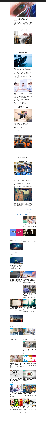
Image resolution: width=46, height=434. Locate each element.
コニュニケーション (30, 212)
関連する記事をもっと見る (23, 412)
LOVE (10, 229)
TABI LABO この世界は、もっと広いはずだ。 (23, 214)
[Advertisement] (23, 425)
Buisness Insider (28, 209)
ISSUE (10, 243)
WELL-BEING (11, 328)
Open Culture (31, 209)
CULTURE (24, 229)
